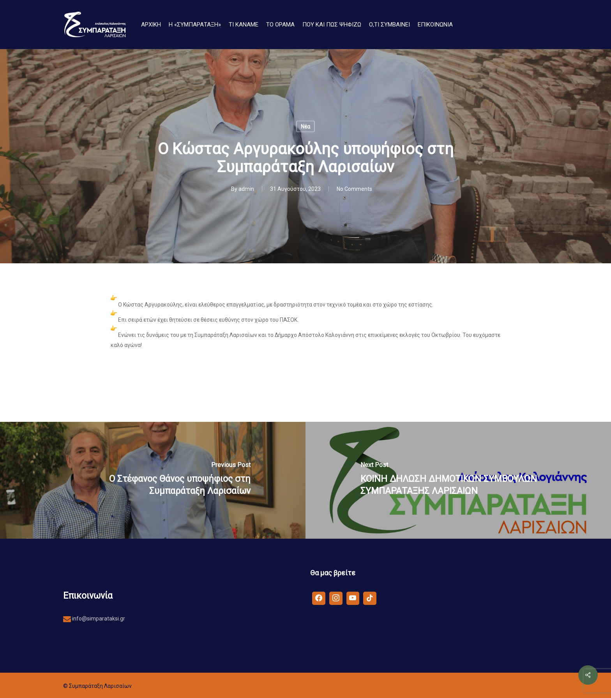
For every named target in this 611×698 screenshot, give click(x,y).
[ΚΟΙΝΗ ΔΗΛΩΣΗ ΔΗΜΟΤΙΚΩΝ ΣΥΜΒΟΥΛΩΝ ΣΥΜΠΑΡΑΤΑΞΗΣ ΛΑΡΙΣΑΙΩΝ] (458, 480)
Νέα (305, 126)
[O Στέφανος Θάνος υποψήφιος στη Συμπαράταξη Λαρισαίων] (153, 480)
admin (246, 189)
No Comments (354, 189)
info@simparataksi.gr (98, 618)
